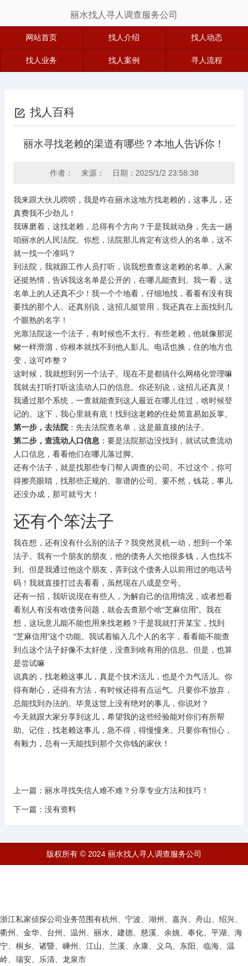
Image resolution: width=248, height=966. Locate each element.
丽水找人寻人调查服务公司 (124, 15)
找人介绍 (124, 37)
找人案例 (124, 60)
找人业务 (41, 60)
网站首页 (41, 37)
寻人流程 (206, 60)
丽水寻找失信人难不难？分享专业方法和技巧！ (127, 790)
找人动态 (206, 37)
